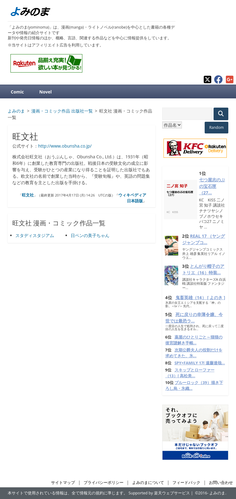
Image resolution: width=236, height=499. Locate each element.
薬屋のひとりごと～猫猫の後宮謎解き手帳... (193, 340)
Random (216, 127)
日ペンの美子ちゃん (90, 235)
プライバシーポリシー (104, 482)
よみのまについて (148, 482)
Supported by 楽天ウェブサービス (159, 493)
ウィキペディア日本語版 (132, 198)
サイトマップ (63, 482)
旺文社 (28, 195)
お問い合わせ (221, 482)
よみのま (217, 493)
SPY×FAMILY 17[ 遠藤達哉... (200, 363)
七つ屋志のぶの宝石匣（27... (212, 186)
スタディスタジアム (34, 235)
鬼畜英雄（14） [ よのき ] (200, 297)
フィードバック (186, 482)
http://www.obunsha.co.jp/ (65, 146)
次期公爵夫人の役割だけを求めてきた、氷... (193, 352)
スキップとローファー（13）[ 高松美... (189, 372)
